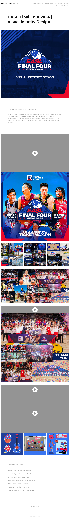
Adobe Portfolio (37, 516)
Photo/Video (58, 3)
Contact (65, 3)
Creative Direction (38, 3)
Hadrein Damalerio (9, 3)
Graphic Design (49, 3)
